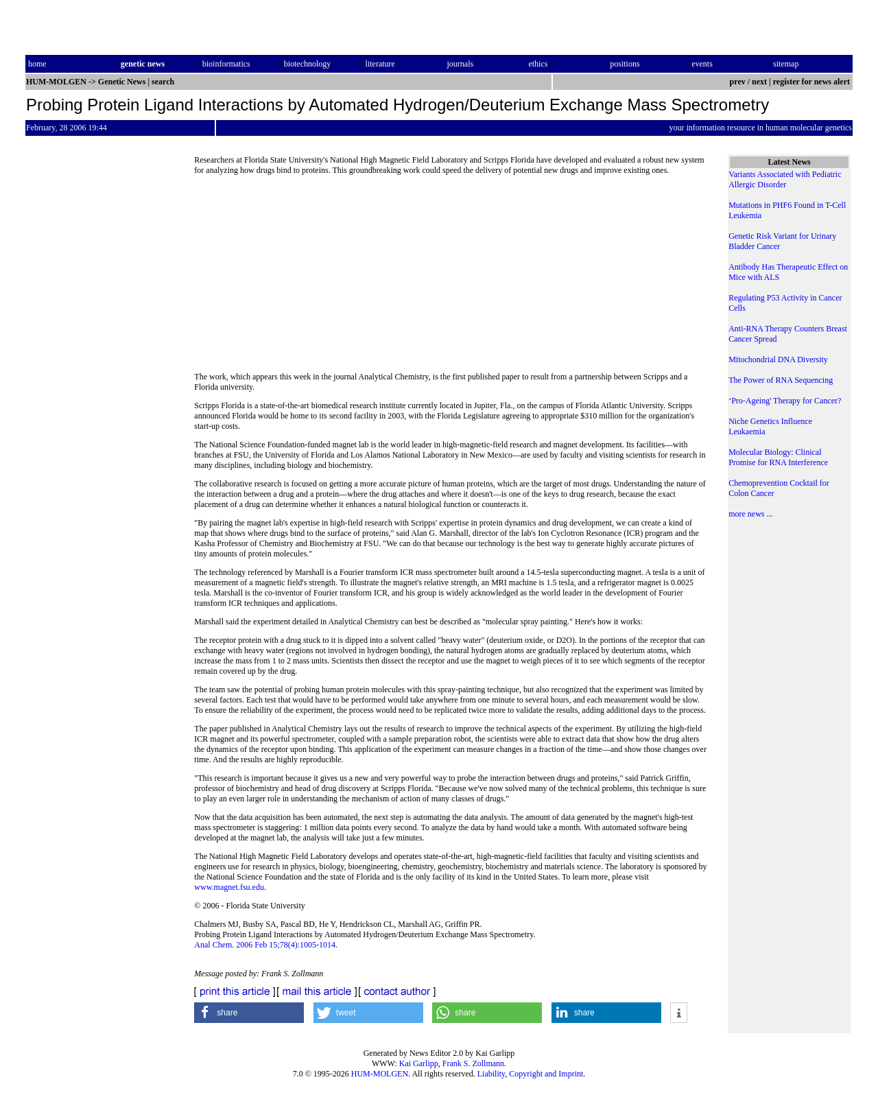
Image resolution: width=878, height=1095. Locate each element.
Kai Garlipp (418, 1063)
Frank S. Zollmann (473, 1063)
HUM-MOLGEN (379, 1074)
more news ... (750, 514)
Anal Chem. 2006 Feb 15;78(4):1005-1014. (265, 945)
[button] (249, 1012)
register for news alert (812, 81)
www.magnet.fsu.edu (229, 887)
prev (738, 81)
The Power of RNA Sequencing (780, 380)
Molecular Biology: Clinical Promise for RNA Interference (778, 457)
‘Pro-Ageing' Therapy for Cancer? (784, 400)
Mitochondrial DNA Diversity (778, 359)
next (759, 81)
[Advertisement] (451, 278)
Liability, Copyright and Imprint (530, 1074)
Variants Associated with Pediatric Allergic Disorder (784, 179)
